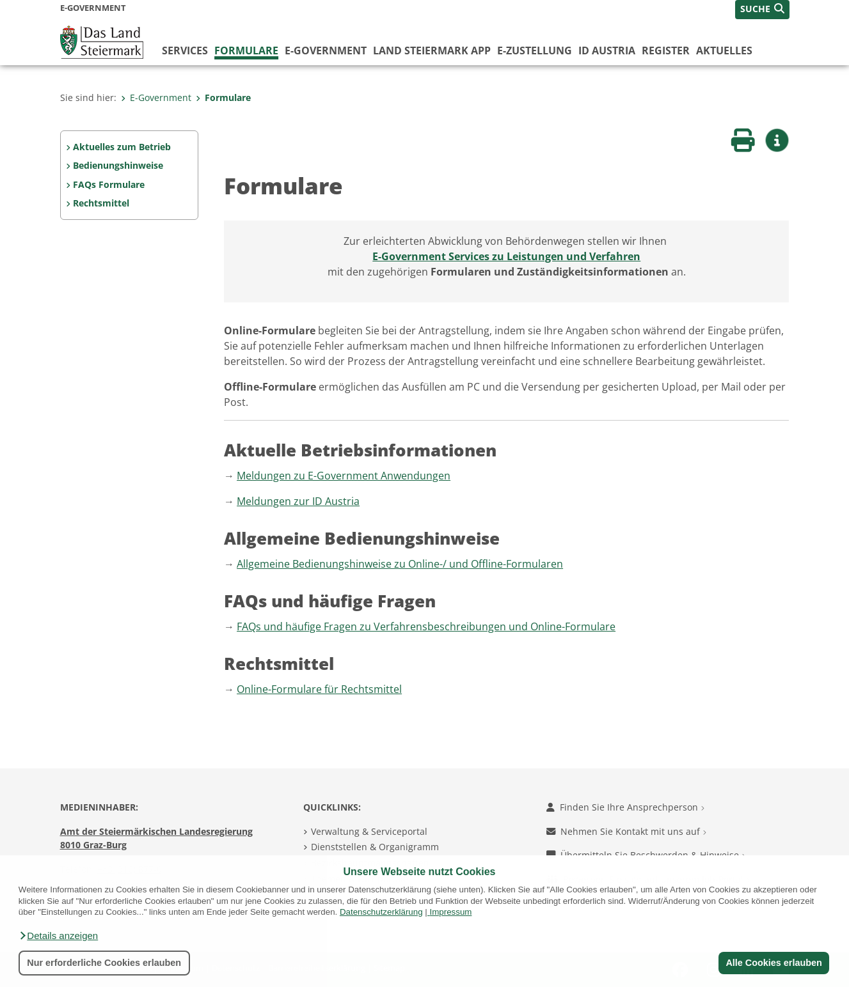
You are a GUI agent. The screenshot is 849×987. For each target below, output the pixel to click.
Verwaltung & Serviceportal (369, 831)
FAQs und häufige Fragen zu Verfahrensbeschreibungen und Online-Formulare (426, 626)
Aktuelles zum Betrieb (122, 147)
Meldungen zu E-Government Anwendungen (343, 476)
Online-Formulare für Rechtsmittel (319, 689)
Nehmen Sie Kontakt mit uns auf (626, 831)
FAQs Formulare (109, 184)
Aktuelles (724, 50)
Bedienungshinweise (118, 165)
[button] (58, 936)
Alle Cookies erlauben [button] (773, 963)
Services (185, 50)
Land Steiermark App (432, 50)
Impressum (450, 912)
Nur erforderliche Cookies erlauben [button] (104, 963)
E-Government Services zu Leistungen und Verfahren (506, 256)
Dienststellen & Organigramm (375, 847)
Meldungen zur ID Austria (298, 501)
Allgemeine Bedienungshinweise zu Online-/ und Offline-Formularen (400, 564)
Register (666, 50)
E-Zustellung (534, 50)
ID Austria (606, 50)
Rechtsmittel (101, 203)
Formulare (246, 50)
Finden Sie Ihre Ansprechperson (625, 807)
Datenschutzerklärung (381, 912)
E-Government (326, 50)
